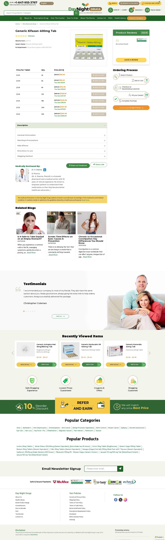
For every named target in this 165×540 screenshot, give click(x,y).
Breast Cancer (113, 419)
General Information (27, 134)
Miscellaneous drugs (29, 22)
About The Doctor (87, 16)
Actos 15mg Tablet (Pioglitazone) (104, 438)
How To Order (72, 16)
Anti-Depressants (40, 419)
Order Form (130, 106)
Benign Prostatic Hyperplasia (83, 419)
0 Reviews (31, 35)
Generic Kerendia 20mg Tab (134, 337)
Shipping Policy (74, 492)
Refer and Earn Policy (76, 509)
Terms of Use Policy (75, 495)
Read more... (86, 192)
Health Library (120, 16)
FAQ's (110, 16)
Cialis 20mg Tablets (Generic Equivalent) (65, 441)
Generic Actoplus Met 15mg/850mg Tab (46, 337)
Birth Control (101, 419)
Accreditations (20, 497)
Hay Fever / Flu (39, 422)
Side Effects (23, 145)
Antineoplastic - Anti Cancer (59, 419)
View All (144, 31)
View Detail (25, 356)
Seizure (98, 422)
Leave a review (131, 58)
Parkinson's (89, 422)
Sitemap (72, 512)
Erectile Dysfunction (137, 419)
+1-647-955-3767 (26, 2)
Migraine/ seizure (65, 422)
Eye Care (20, 422)
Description (23, 124)
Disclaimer (72, 506)
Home (17, 22)
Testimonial (19, 506)
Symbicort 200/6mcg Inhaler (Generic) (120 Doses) (35, 444)
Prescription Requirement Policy (79, 503)
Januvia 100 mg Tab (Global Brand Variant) (32, 446)
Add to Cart (98, 74)
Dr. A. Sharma (37, 169)
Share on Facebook (77, 164)
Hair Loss (28, 422)
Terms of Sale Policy (76, 497)
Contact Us (101, 16)
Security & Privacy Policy (77, 489)
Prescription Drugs (41, 16)
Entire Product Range (22, 495)
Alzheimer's (27, 419)
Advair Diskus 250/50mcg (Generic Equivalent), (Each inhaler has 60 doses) (62, 438)
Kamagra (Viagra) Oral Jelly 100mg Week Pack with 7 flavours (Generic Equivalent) (112, 441)
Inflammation (52, 422)
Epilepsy (124, 419)
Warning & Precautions (28, 139)
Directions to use (25, 150)
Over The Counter (58, 16)
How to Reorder (20, 500)
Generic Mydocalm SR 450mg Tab (91, 337)
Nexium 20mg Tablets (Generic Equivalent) (32, 441)
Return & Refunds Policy (77, 500)
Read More (31, 244)
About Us (28, 16)
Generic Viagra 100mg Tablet (130, 438)
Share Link (98, 164)
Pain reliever (78, 422)
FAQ (16, 503)
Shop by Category (136, 16)
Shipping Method (25, 156)
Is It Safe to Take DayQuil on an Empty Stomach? (31, 229)
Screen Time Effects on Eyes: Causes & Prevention (60, 230)
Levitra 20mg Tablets (25, 438)
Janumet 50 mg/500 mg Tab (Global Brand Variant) (119, 444)
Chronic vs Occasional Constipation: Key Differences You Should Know (91, 231)
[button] (159, 538)
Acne (18, 419)
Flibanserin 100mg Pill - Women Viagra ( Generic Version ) (77, 444)
